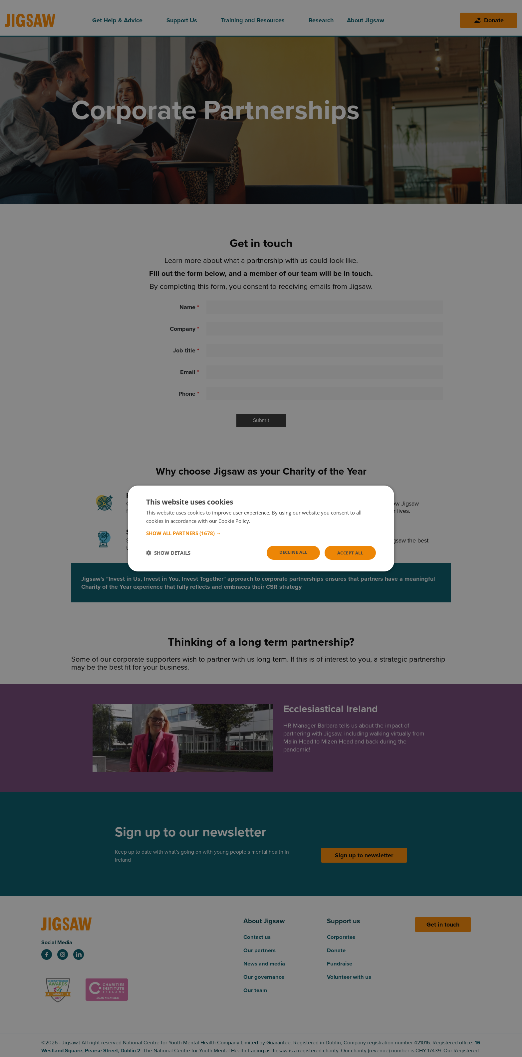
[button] (261, 533)
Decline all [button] (288, 552)
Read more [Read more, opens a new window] (264, 520)
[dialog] (261, 528)
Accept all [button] (348, 552)
